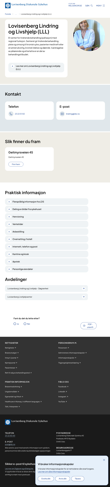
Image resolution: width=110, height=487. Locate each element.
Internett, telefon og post (25, 246)
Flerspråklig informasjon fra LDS (28, 201)
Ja (18, 324)
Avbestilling (18, 231)
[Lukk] (104, 460)
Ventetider (18, 224)
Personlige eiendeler (23, 269)
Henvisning (18, 216)
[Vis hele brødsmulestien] (16, 14)
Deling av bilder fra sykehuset (27, 209)
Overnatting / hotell (22, 239)
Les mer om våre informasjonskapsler (54, 471)
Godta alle (45, 478)
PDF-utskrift (90, 325)
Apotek (16, 261)
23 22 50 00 (10, 435)
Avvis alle (62, 478)
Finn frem (16, 164)
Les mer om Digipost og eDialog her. (19, 468)
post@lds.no (10, 444)
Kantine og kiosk (21, 254)
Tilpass (78, 478)
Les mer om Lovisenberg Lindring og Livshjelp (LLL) (38, 67)
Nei (28, 324)
